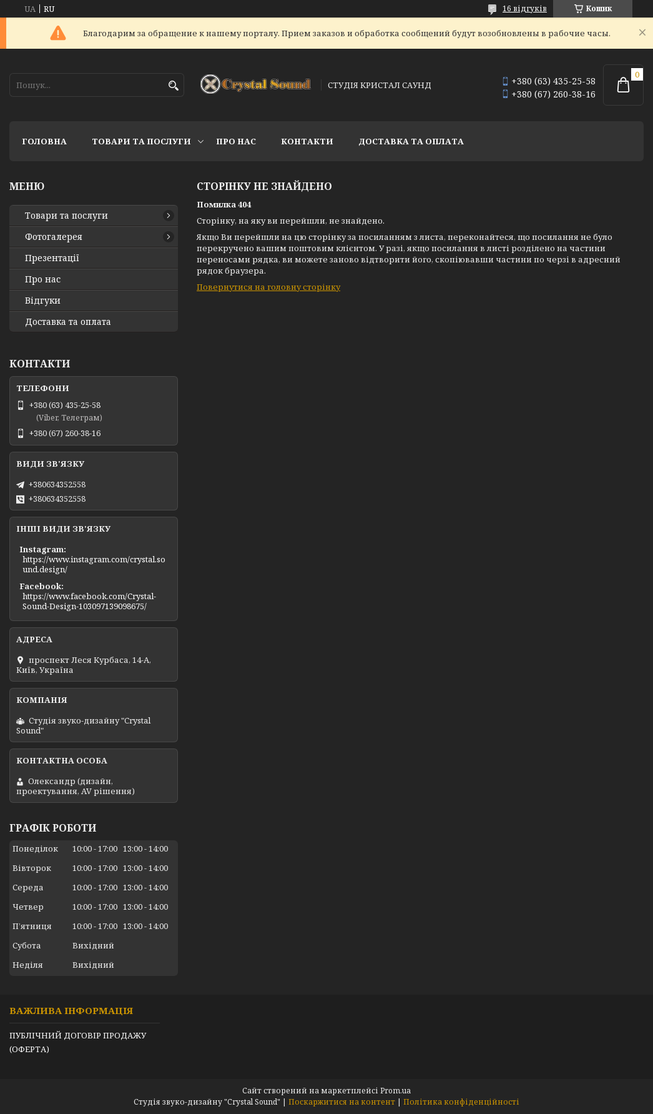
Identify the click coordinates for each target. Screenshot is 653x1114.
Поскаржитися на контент (341, 1102)
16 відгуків (525, 8)
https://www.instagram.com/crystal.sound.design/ (93, 564)
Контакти (307, 141)
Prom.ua (395, 1090)
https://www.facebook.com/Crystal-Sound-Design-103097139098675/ (89, 601)
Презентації (52, 258)
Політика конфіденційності (461, 1102)
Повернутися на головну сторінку (268, 286)
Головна (44, 141)
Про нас (236, 141)
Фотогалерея (53, 236)
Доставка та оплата (411, 141)
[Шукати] (173, 86)
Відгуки (43, 300)
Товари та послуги (141, 141)
